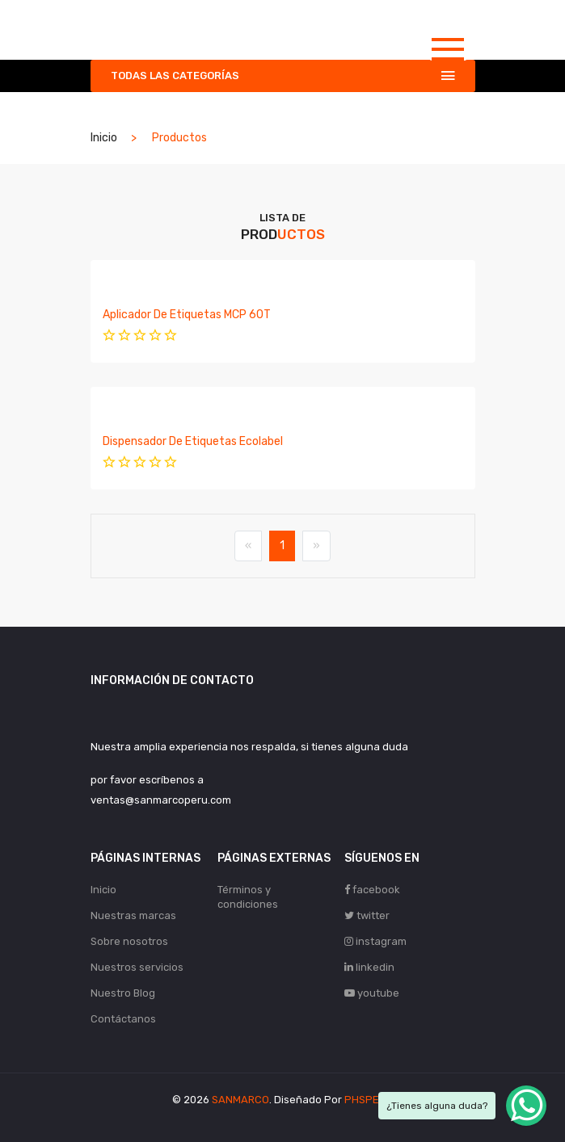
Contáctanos (123, 1019)
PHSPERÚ (368, 1100)
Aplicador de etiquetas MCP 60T (187, 314)
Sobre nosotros (129, 941)
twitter (367, 915)
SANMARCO (240, 1100)
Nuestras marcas (133, 915)
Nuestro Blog (123, 993)
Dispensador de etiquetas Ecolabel (193, 441)
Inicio (104, 138)
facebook (372, 890)
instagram (375, 941)
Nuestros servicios (137, 967)
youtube (371, 993)
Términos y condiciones (247, 897)
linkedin (369, 967)
